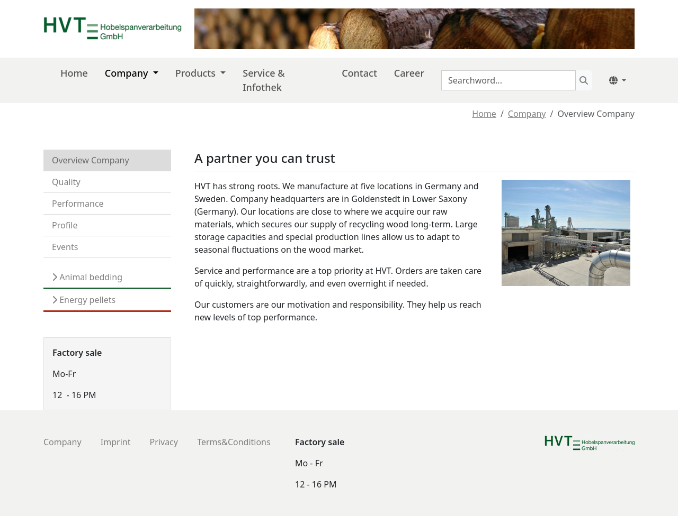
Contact (359, 73)
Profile (64, 225)
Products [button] (196, 73)
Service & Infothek (263, 80)
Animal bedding (89, 277)
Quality (66, 182)
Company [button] (127, 73)
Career (409, 73)
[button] (618, 80)
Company (527, 113)
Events (65, 247)
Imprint (116, 442)
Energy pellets (86, 300)
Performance (78, 203)
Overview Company (90, 160)
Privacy (164, 442)
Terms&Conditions (234, 442)
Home (484, 113)
